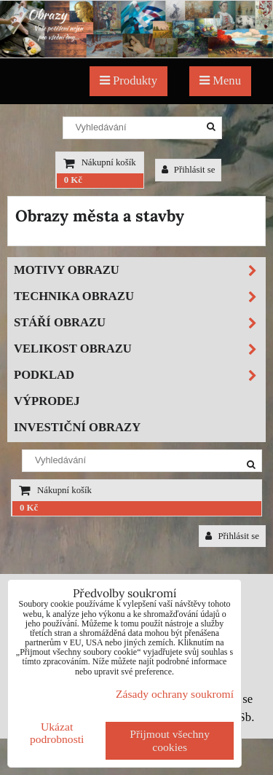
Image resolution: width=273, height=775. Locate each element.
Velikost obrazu (139, 349)
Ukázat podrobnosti (57, 732)
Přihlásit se (188, 170)
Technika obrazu (139, 297)
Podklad (139, 375)
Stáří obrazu (139, 323)
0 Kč (73, 180)
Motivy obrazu (139, 270)
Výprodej (47, 401)
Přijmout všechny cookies (170, 740)
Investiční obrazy (77, 427)
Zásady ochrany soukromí (175, 694)
